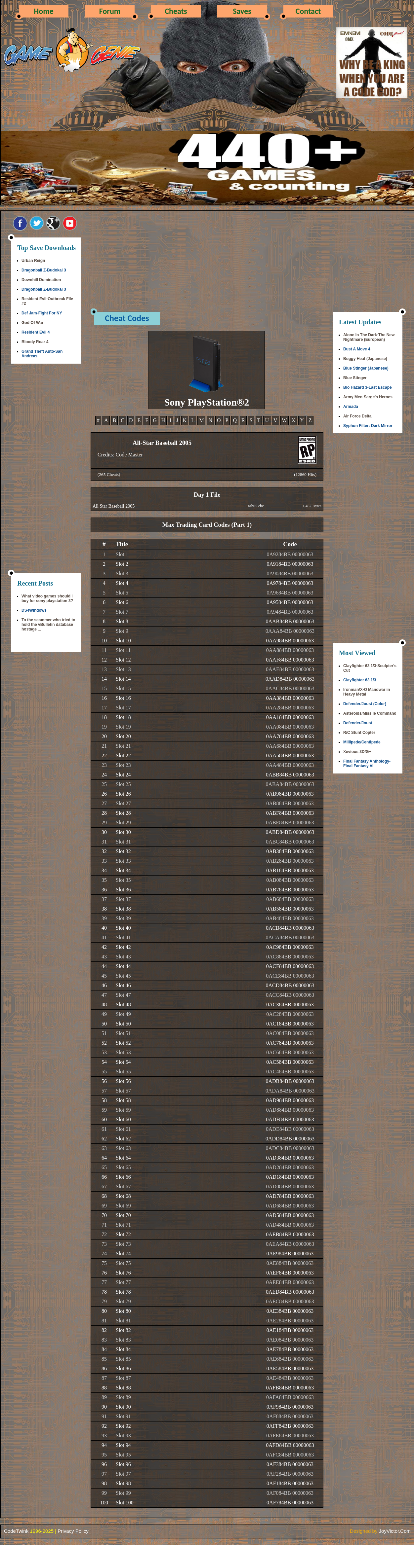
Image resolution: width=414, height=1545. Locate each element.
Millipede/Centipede (362, 742)
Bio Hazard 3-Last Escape (367, 387)
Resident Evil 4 (35, 332)
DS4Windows (34, 610)
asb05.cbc (256, 506)
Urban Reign (33, 260)
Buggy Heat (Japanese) (365, 358)
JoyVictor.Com (395, 1531)
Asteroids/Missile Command (369, 713)
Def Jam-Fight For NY (41, 313)
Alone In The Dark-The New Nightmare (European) (368, 337)
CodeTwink (16, 1531)
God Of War (32, 322)
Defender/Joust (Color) (364, 703)
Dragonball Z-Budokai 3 (43, 270)
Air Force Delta (357, 416)
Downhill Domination (41, 279)
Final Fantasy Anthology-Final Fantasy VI (367, 763)
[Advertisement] (46, 469)
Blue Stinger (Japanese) (366, 368)
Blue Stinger (355, 378)
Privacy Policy (73, 1531)
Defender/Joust (357, 723)
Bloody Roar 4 (34, 342)
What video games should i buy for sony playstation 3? (47, 598)
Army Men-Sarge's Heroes (368, 397)
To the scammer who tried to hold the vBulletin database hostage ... (48, 624)
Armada (350, 406)
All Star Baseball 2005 (114, 506)
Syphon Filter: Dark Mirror (368, 425)
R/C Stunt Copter (359, 732)
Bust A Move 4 (356, 349)
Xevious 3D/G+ (357, 751)
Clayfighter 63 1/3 (359, 680)
